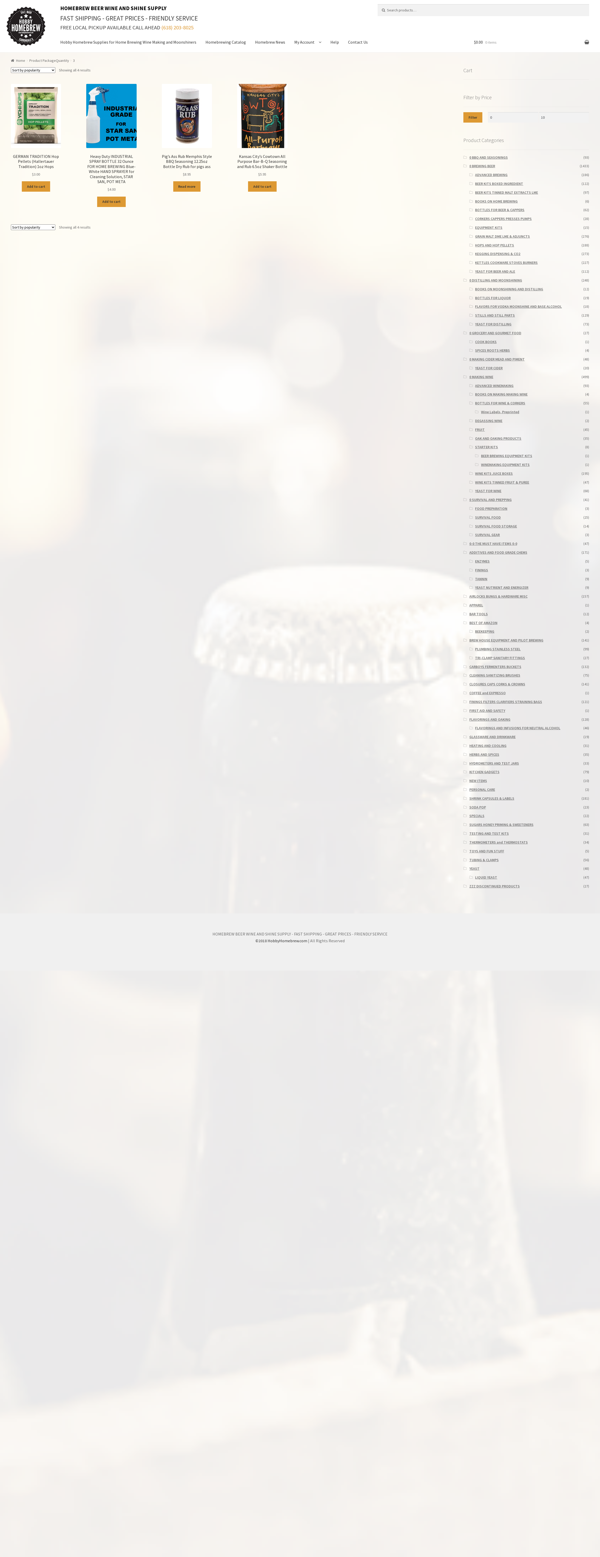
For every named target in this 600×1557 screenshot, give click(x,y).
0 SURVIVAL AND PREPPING (490, 499)
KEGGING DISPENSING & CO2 (497, 253)
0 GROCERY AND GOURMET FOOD (495, 333)
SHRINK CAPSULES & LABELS (491, 798)
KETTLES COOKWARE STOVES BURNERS (506, 262)
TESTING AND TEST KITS (489, 833)
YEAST (474, 868)
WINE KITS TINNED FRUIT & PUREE (502, 482)
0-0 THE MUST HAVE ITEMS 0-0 (493, 543)
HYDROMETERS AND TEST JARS (494, 763)
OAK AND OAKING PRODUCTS (498, 438)
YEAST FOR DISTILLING (493, 324)
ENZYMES (482, 561)
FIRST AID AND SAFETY (487, 710)
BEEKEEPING (484, 631)
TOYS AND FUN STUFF (486, 851)
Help (334, 42)
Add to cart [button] (36, 186)
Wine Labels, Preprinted (500, 412)
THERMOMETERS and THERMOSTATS (498, 842)
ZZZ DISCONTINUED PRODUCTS (494, 886)
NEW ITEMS (478, 780)
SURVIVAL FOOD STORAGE (496, 526)
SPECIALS (476, 815)
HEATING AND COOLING (487, 745)
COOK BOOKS (486, 341)
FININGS (481, 570)
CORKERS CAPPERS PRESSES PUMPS (503, 218)
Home (20, 60)
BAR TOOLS (478, 614)
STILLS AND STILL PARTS (495, 315)
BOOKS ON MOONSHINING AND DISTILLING (509, 289)
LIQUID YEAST (486, 877)
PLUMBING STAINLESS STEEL (498, 649)
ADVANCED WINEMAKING (494, 385)
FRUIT (480, 429)
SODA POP (477, 807)
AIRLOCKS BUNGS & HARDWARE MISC (498, 596)
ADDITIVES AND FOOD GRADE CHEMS (498, 552)
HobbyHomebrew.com (287, 940)
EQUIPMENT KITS (488, 227)
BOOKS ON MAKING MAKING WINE (501, 394)
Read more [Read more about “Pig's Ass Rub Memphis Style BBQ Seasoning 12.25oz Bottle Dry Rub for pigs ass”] (186, 186)
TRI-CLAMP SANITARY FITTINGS (500, 658)
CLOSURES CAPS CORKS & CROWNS (497, 684)
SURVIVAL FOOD (488, 517)
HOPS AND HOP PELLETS (494, 245)
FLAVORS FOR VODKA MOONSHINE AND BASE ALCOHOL (518, 306)
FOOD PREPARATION (491, 508)
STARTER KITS (486, 447)
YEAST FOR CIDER (489, 368)
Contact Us (358, 42)
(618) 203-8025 (177, 27)
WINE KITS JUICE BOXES (494, 473)
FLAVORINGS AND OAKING (489, 719)
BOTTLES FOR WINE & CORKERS (500, 403)
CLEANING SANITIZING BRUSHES (494, 675)
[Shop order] (33, 70)
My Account (304, 42)
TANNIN (481, 579)
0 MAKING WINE (481, 377)
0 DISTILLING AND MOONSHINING (495, 280)
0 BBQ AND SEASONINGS (488, 157)
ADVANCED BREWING (491, 174)
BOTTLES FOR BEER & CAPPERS (499, 210)
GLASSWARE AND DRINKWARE (492, 736)
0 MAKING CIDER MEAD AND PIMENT (497, 359)
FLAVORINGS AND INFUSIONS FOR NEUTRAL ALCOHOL (517, 728)
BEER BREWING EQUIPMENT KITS (506, 455)
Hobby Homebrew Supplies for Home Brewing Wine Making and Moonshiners (128, 42)
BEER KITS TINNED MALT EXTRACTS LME (506, 192)
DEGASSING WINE (488, 420)
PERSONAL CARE (482, 789)
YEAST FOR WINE (488, 491)
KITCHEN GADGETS (484, 772)
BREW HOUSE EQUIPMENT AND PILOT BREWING (506, 640)
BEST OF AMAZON (483, 622)
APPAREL (476, 605)
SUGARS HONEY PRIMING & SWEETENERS (501, 824)
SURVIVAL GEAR (487, 534)
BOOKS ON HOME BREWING (496, 201)
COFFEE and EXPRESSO (487, 693)
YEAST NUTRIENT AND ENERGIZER (501, 587)
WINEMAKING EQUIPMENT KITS (505, 464)
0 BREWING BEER (482, 166)
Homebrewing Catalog (225, 42)
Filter (473, 117)
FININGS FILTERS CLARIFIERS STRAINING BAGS (505, 701)
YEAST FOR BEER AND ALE (495, 271)
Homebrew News (270, 42)
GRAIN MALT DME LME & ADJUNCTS (502, 236)
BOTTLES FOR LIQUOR (493, 298)
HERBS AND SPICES (484, 754)
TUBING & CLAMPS (484, 860)
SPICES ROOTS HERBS (492, 350)
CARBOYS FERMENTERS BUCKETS (495, 666)
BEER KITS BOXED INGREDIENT (499, 183)
